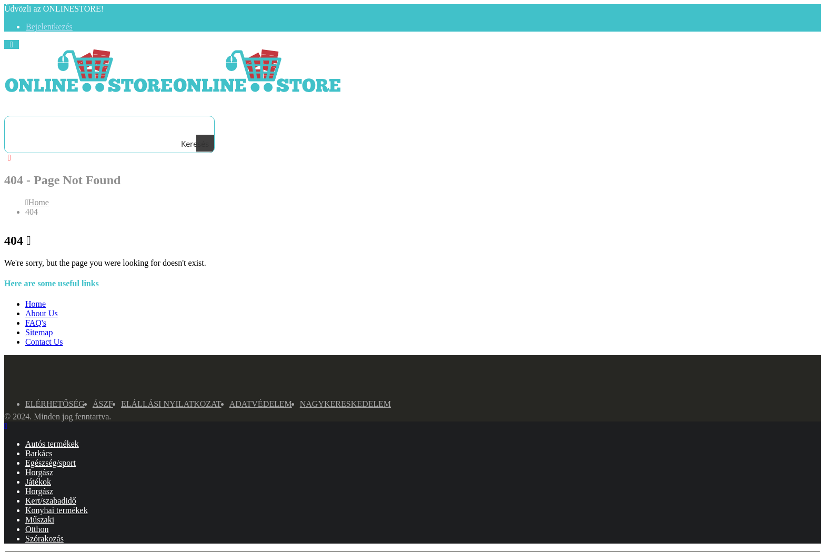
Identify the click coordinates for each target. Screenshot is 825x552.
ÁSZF (103, 403)
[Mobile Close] (5, 425)
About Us (41, 313)
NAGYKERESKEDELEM (345, 403)
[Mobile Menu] (11, 44)
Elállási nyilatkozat (171, 403)
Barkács (39, 453)
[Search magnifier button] (205, 144)
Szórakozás (44, 538)
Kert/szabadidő (50, 500)
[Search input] (107, 125)
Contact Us (44, 341)
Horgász (39, 472)
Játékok (38, 481)
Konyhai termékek (56, 510)
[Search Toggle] (20, 105)
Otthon (36, 529)
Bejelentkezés (49, 26)
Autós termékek (52, 443)
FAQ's (35, 322)
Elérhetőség (55, 403)
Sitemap (39, 332)
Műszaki (39, 519)
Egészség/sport (50, 462)
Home (35, 303)
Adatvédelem (260, 403)
